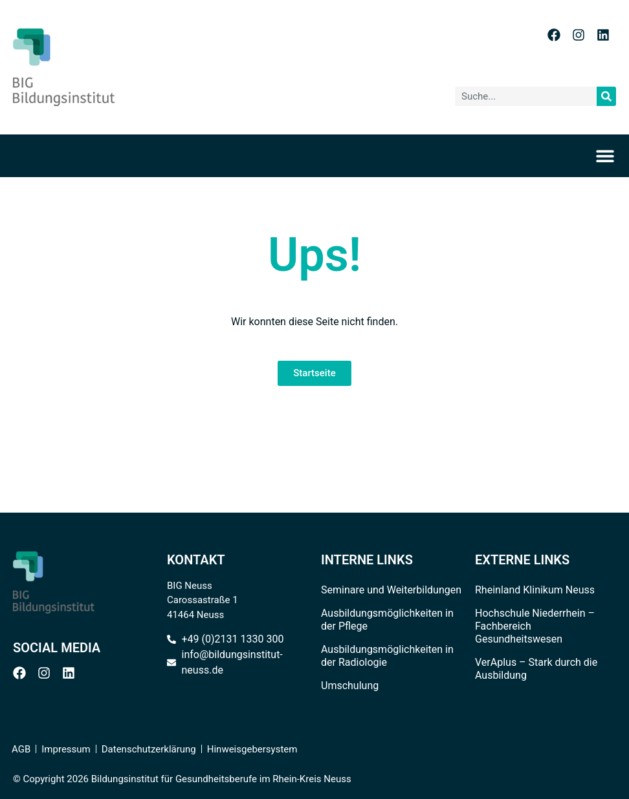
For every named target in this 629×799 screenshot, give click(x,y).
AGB (21, 749)
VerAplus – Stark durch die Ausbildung (536, 668)
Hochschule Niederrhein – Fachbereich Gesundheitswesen (535, 626)
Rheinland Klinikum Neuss (535, 590)
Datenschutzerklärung (149, 749)
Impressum (65, 749)
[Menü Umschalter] (609, 156)
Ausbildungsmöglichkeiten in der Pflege (387, 619)
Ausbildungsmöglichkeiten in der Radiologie (387, 655)
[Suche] (606, 96)
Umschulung (350, 685)
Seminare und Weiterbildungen (391, 590)
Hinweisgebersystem (252, 749)
